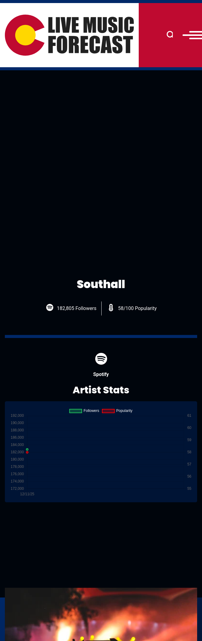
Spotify (101, 365)
